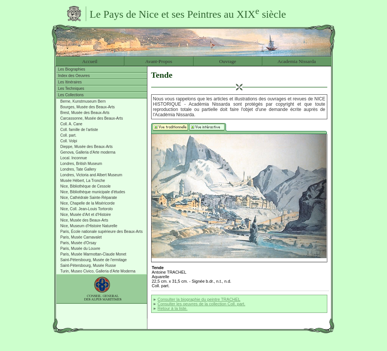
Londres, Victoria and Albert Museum (91, 175)
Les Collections (71, 95)
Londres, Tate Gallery (78, 169)
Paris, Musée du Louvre (80, 248)
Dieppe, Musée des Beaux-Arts (86, 147)
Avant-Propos (158, 61)
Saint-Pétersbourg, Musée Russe (88, 265)
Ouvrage (227, 61)
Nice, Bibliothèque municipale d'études (92, 192)
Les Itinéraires (70, 82)
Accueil (89, 61)
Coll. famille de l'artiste (79, 130)
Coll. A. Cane (71, 124)
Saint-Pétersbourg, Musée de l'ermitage (93, 260)
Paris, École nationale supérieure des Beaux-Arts (101, 231)
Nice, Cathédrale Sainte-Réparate (88, 198)
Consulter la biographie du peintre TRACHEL (199, 299)
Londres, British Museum (81, 164)
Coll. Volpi (68, 141)
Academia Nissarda (296, 61)
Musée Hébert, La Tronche (82, 181)
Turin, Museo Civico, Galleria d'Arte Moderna (98, 271)
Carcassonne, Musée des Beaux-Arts (91, 118)
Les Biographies (71, 69)
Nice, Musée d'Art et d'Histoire (85, 214)
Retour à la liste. (172, 308)
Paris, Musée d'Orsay (78, 243)
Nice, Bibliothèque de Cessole (85, 186)
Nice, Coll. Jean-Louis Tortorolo (86, 209)
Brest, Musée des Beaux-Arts (85, 113)
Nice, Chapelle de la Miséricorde (87, 203)
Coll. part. (68, 135)
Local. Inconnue (73, 158)
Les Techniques (71, 88)
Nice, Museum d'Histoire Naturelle (89, 226)
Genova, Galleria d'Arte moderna (88, 152)
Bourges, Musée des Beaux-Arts (87, 107)
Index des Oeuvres (74, 76)
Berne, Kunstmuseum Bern (83, 101)
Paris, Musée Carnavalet (81, 237)
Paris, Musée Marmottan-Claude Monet (93, 254)
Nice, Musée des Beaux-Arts (84, 220)
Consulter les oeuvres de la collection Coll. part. (201, 304)
